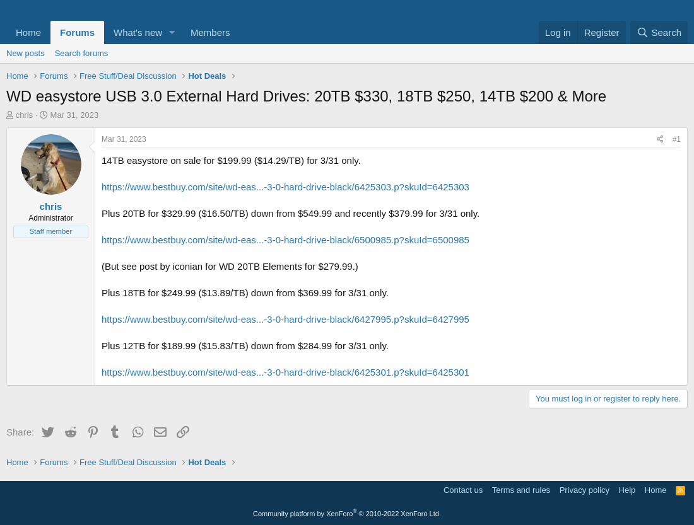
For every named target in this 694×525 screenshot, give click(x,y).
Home (28, 32)
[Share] (660, 139)
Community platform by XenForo (347, 513)
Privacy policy (584, 490)
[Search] (659, 32)
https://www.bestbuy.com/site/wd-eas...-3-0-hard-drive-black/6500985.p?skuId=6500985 (285, 239)
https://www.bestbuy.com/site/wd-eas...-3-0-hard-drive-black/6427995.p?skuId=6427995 (285, 319)
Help (627, 490)
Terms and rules (521, 490)
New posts (25, 53)
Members (210, 32)
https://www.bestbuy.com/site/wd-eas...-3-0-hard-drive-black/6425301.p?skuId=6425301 (285, 372)
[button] (172, 32)
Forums (77, 32)
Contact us (463, 490)
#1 (677, 139)
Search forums (82, 53)
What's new (138, 32)
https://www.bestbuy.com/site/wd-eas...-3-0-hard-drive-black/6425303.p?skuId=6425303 (285, 187)
